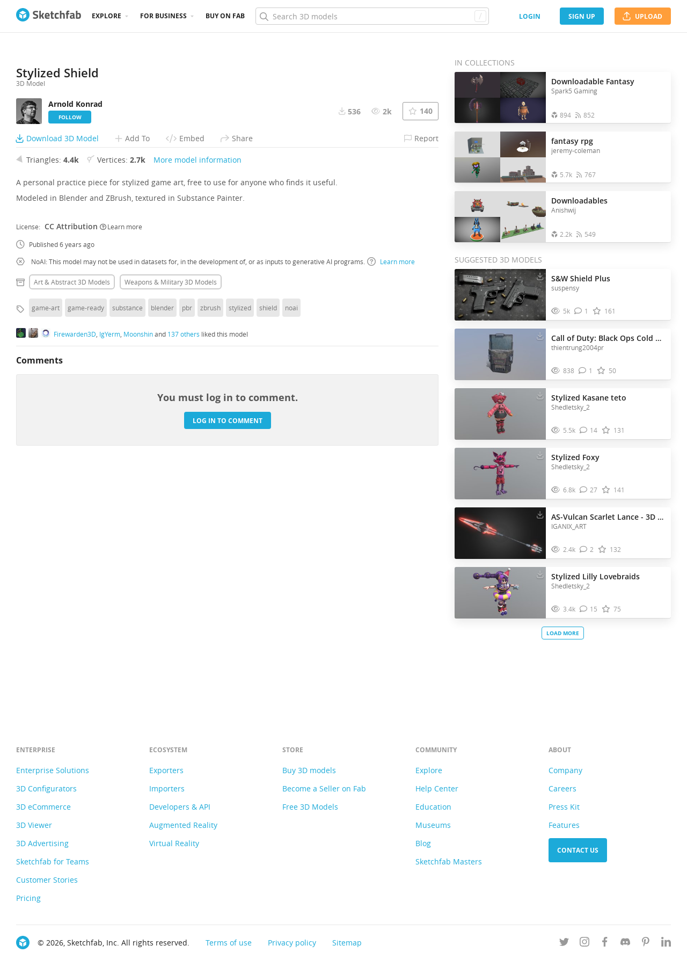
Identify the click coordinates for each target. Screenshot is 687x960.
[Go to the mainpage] (48, 16)
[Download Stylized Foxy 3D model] (540, 454)
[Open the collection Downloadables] (500, 216)
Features (564, 825)
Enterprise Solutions (52, 770)
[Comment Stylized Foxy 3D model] (589, 489)
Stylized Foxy (575, 457)
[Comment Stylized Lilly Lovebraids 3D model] (589, 609)
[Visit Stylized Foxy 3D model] (500, 473)
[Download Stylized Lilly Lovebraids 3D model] (540, 574)
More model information (198, 396)
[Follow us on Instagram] (584, 944)
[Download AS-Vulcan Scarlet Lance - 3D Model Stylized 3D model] (540, 514)
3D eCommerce (43, 807)
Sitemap (347, 942)
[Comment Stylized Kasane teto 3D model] (589, 430)
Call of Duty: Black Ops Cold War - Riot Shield (608, 338)
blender (162, 544)
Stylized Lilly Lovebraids (595, 576)
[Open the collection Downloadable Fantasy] (500, 97)
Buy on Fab (225, 15)
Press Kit (564, 807)
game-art (46, 544)
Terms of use (229, 942)
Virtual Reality (174, 843)
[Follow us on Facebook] (605, 944)
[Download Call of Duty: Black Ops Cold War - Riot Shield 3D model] (540, 335)
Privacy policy (292, 942)
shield (268, 544)
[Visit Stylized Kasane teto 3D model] (500, 414)
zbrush (210, 544)
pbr (187, 544)
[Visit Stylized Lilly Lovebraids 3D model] (500, 593)
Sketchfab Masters (448, 861)
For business (163, 15)
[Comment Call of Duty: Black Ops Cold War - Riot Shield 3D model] (586, 370)
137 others (183, 570)
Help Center (436, 788)
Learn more (121, 463)
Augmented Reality (183, 825)
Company (565, 770)
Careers (562, 788)
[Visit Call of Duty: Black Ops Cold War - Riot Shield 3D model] (500, 354)
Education (433, 807)
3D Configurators (46, 788)
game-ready (86, 544)
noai (291, 544)
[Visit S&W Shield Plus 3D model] (500, 295)
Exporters (166, 770)
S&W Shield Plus (580, 278)
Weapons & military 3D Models (171, 518)
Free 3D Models (310, 807)
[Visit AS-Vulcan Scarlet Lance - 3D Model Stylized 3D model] (500, 533)
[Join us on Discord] (625, 944)
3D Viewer (34, 825)
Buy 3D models (309, 770)
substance (127, 544)
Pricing (28, 898)
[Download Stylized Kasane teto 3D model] (540, 395)
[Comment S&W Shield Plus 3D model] (581, 311)
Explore (106, 15)
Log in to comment (227, 656)
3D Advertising (42, 843)
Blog (423, 843)
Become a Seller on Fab (324, 788)
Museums (433, 825)
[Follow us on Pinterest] (646, 944)
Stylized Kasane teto (588, 397)
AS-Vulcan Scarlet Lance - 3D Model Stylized (608, 517)
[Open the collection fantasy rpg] (500, 157)
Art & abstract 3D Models (72, 518)
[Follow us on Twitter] (564, 944)
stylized (240, 544)
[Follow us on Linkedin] (666, 944)
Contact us (577, 850)
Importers (167, 788)
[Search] (372, 16)
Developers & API (179, 807)
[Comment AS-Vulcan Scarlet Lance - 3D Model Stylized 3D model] (587, 549)
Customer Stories (47, 880)
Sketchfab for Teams (52, 861)
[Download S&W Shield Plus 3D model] (540, 276)
